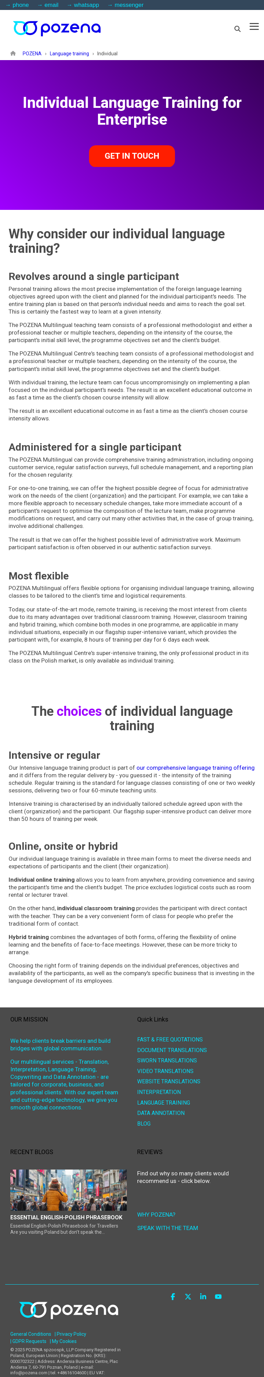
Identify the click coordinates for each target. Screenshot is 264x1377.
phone (21, 5)
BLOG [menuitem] (144, 1124)
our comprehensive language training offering (195, 767)
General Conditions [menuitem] (30, 1334)
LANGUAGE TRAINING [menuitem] (163, 1103)
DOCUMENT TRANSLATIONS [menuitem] (172, 1050)
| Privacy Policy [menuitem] (70, 1334)
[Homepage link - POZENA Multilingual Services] (68, 1324)
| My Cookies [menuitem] (63, 1341)
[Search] (237, 29)
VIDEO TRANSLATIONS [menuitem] (165, 1071)
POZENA (32, 53)
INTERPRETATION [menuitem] (159, 1092)
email (51, 5)
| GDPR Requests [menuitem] (28, 1341)
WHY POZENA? (156, 1214)
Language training (69, 53)
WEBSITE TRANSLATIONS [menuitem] (168, 1082)
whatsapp (86, 5)
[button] (254, 26)
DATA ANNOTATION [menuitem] (161, 1113)
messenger (129, 5)
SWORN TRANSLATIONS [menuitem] (167, 1061)
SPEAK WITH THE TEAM (167, 1227)
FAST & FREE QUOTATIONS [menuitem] (170, 1040)
